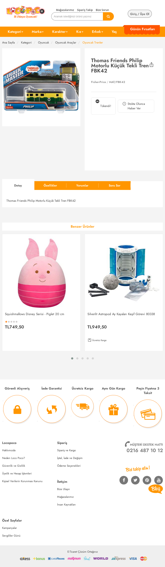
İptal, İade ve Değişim (69, 458)
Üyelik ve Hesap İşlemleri (17, 473)
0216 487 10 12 (145, 450)
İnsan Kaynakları (66, 504)
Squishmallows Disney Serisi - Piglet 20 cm (34, 314)
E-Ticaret (72, 552)
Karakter (60, 31)
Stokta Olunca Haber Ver (133, 106)
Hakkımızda (8, 450)
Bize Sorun (102, 10)
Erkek (97, 31)
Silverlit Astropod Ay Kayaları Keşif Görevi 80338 (121, 314)
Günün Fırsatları (142, 29)
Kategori (15, 31)
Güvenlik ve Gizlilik (13, 466)
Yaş (114, 31)
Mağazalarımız (65, 10)
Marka (38, 31)
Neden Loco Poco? (13, 458)
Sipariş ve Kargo (66, 450)
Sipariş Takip (85, 10)
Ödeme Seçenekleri (69, 466)
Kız (79, 31)
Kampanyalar (9, 528)
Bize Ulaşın (63, 489)
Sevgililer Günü (11, 536)
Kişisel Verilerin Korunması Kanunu (22, 481)
